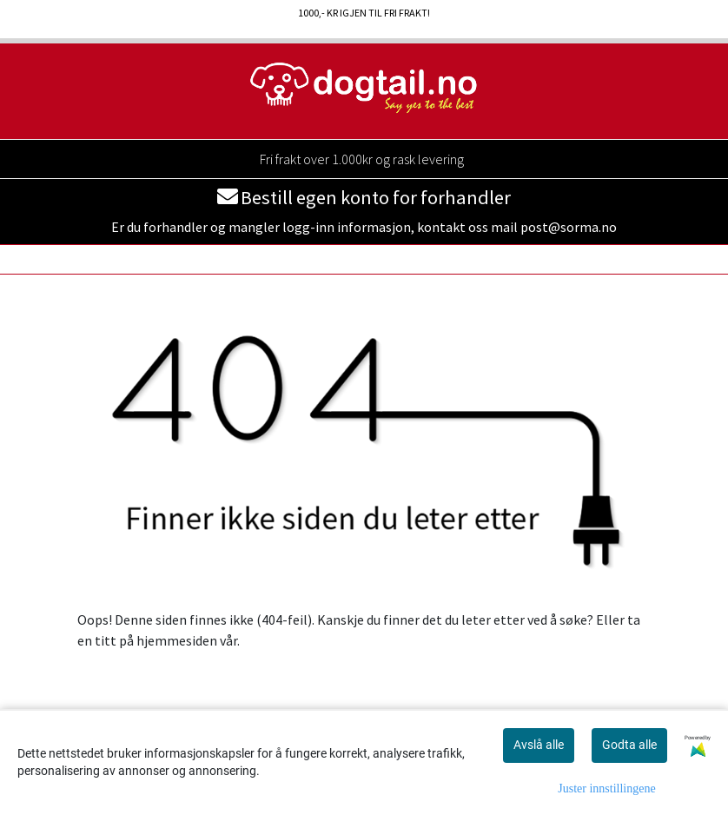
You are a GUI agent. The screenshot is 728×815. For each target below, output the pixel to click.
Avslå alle (538, 745)
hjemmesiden (176, 640)
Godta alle (629, 745)
